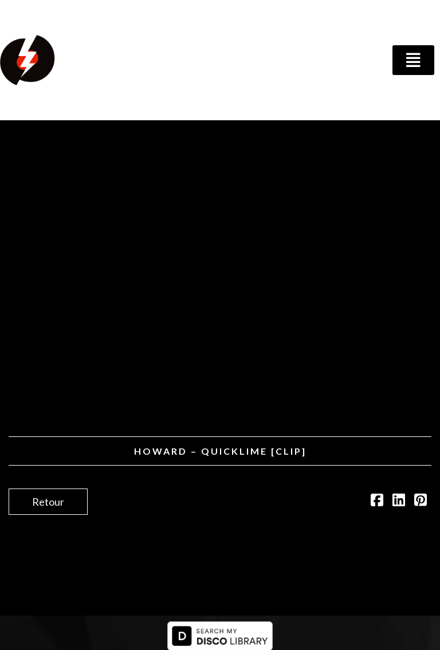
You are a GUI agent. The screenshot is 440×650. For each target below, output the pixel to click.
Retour (48, 501)
